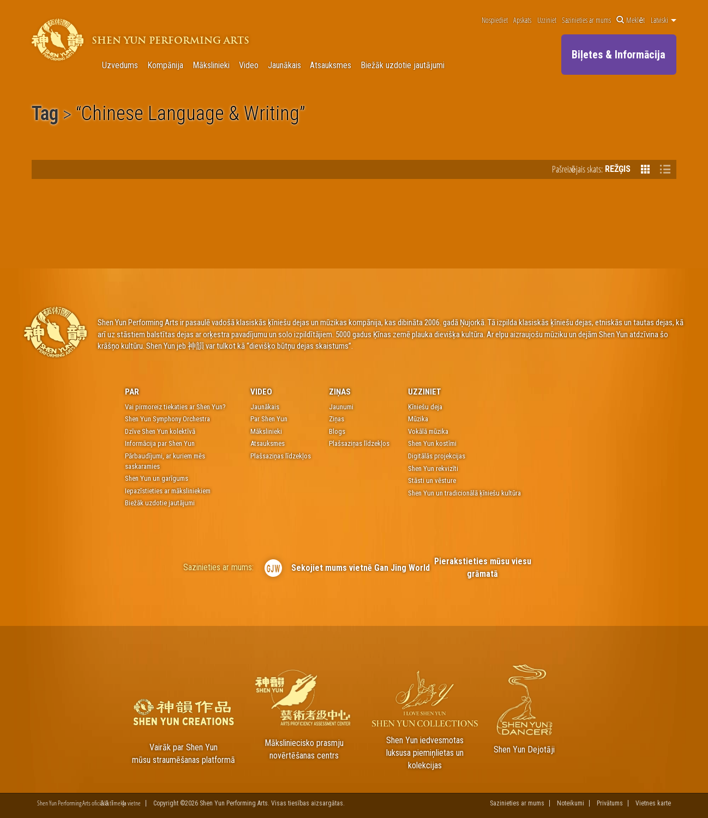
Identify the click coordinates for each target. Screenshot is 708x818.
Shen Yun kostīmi (432, 443)
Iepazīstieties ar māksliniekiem (168, 491)
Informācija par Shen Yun (160, 443)
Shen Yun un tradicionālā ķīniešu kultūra (464, 493)
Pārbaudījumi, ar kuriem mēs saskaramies (165, 461)
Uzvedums (120, 65)
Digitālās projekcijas (436, 456)
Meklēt (630, 20)
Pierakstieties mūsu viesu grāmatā (482, 567)
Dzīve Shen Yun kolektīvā (160, 431)
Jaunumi (341, 407)
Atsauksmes (330, 65)
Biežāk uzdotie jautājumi (403, 65)
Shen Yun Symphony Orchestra (167, 419)
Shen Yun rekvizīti (433, 468)
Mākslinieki (211, 65)
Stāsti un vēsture (432, 480)
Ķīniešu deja (425, 407)
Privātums (610, 803)
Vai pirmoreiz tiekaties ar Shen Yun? (175, 407)
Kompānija (165, 65)
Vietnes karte (653, 803)
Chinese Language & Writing (190, 115)
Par (132, 392)
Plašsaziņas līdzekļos (280, 456)
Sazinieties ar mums (586, 20)
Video (249, 65)
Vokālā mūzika (428, 431)
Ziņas (340, 392)
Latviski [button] (663, 20)
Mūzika (418, 419)
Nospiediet (495, 20)
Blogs (337, 431)
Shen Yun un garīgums (156, 478)
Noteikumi (570, 803)
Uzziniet (546, 20)
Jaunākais (284, 65)
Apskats (522, 20)
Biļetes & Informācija (618, 54)
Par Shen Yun (268, 419)
